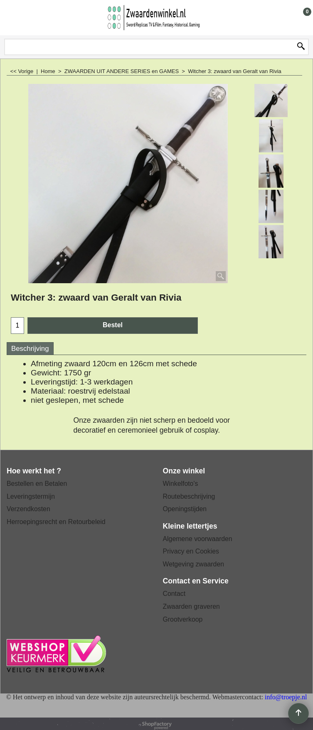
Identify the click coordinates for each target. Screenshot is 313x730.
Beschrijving (30, 349)
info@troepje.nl (286, 697)
